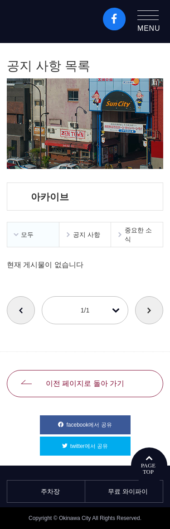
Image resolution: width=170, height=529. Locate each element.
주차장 (46, 491)
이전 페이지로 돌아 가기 (85, 383)
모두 (27, 234)
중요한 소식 (138, 234)
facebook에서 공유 (98, 421)
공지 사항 (86, 234)
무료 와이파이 (124, 491)
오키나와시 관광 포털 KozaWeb (46, 21)
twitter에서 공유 (100, 443)
